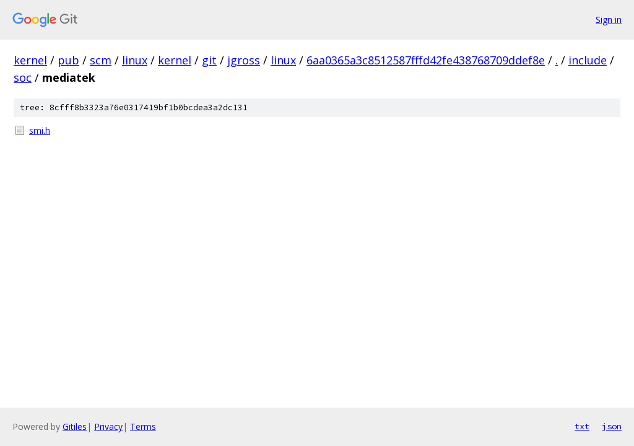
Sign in (609, 19)
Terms (143, 426)
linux (134, 60)
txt (582, 426)
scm (100, 60)
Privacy (108, 426)
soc (23, 77)
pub (68, 60)
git (209, 60)
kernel (30, 60)
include (587, 60)
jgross (243, 60)
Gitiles (75, 426)
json (612, 426)
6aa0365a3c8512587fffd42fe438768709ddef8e (425, 60)
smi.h (39, 130)
